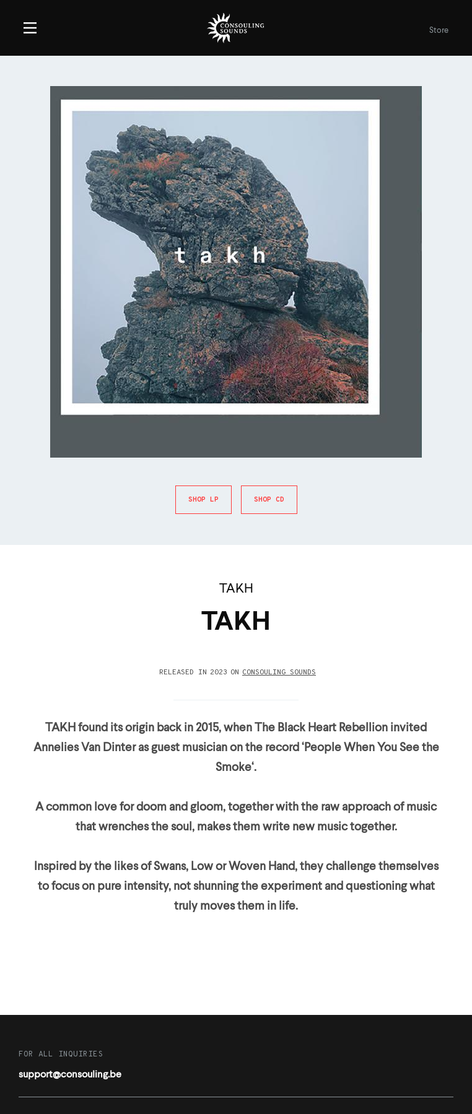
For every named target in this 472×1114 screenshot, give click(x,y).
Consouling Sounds (279, 672)
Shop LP (203, 499)
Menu (30, 27)
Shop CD (269, 499)
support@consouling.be (70, 1075)
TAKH (236, 589)
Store (438, 31)
